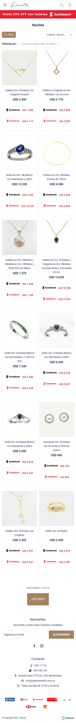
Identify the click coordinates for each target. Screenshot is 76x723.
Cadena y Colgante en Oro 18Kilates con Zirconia (57, 92)
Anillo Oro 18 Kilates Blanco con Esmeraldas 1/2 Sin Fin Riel (19, 357)
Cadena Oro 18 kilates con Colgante (19, 533)
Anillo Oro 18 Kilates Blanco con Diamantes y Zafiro (57, 355)
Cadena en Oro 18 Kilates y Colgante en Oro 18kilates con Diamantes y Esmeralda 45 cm (57, 266)
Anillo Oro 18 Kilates (56, 531)
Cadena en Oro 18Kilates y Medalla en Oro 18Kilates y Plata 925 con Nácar (19, 264)
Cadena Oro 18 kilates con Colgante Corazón (19, 92)
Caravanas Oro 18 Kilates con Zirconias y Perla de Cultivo (56, 446)
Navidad (38, 43)
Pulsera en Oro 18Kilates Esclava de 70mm (56, 177)
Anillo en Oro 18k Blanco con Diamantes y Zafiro (19, 177)
